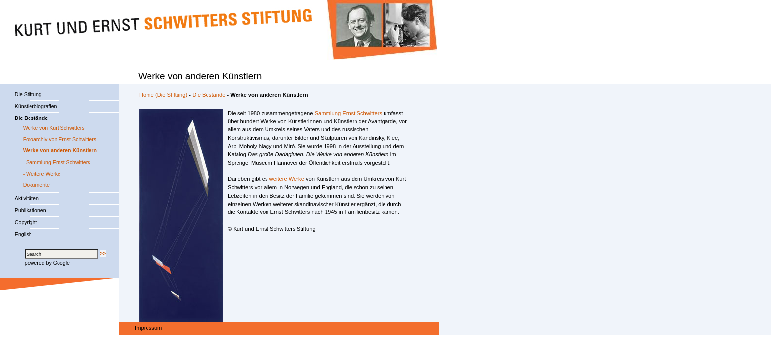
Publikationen (30, 210)
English (23, 234)
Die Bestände (208, 95)
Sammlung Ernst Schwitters (348, 113)
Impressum (148, 328)
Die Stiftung (28, 94)
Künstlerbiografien (36, 106)
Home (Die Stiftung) (163, 95)
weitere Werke (286, 179)
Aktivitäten (27, 198)
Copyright (26, 222)
